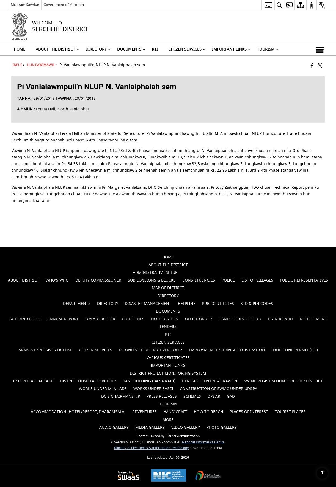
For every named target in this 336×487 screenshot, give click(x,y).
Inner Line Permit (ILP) (295, 350)
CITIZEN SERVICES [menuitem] (186, 49)
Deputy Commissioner (98, 280)
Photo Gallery (221, 427)
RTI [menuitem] (155, 49)
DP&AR (214, 396)
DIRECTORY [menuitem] (98, 49)
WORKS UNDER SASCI (153, 389)
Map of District (168, 288)
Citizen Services (95, 350)
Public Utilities (218, 304)
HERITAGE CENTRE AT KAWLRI (209, 381)
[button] (320, 49)
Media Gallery (150, 427)
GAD (231, 396)
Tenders (168, 327)
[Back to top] (322, 473)
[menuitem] (267, 5)
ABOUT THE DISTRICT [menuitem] (57, 49)
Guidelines (133, 319)
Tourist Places (290, 412)
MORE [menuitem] (168, 420)
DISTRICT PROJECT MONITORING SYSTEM (168, 373)
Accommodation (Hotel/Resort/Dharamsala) (78, 412)
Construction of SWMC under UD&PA (218, 389)
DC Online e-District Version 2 (150, 350)
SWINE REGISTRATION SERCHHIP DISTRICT (283, 381)
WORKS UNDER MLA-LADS (103, 389)
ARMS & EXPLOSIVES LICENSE (45, 350)
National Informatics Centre (203, 442)
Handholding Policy (240, 319)
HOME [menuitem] (19, 49)
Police (228, 280)
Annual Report (63, 319)
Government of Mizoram (63, 4)
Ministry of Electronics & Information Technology (151, 448)
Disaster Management (148, 304)
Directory (107, 304)
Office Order (198, 319)
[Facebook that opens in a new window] (312, 66)
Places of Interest (249, 412)
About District (23, 280)
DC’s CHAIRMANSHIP (120, 396)
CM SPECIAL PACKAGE (33, 381)
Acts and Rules (25, 319)
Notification (164, 319)
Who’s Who (57, 280)
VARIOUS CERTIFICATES (168, 358)
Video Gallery (185, 427)
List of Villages (257, 280)
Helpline (186, 304)
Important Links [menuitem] (231, 49)
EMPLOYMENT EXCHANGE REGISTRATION (227, 350)
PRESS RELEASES (162, 396)
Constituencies (198, 280)
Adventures (144, 412)
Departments (76, 304)
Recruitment (313, 319)
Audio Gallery (114, 427)
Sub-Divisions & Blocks (152, 280)
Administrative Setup (155, 272)
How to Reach (208, 412)
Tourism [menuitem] (268, 49)
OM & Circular (100, 319)
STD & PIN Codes (257, 304)
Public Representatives (304, 280)
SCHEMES (192, 396)
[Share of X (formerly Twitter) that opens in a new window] (319, 66)
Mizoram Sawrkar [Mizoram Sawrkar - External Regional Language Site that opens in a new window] (25, 4)
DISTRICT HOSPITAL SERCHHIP (88, 381)
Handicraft (175, 412)
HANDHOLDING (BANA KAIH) (148, 381)
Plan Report (280, 319)
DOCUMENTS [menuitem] (131, 49)
